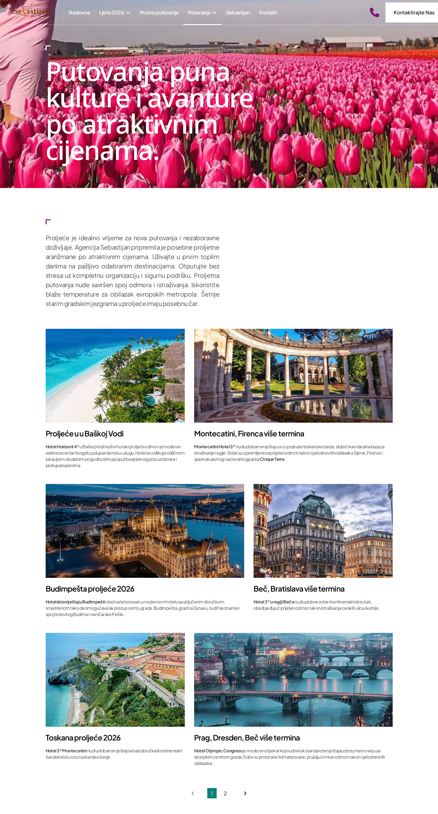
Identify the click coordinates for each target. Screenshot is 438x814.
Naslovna (79, 12)
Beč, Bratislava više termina (299, 588)
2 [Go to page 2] (225, 793)
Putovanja (199, 12)
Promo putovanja (159, 12)
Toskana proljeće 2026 (83, 737)
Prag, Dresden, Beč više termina (247, 737)
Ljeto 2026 (111, 12)
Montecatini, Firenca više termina (249, 433)
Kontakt (268, 12)
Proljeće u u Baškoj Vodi (85, 433)
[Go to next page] (245, 793)
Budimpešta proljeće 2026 (90, 588)
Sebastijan (238, 12)
